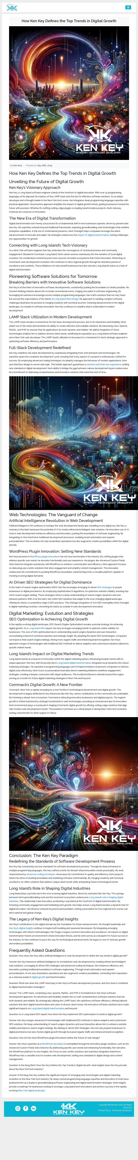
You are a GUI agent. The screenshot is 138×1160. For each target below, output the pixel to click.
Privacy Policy (104, 1111)
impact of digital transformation (93, 235)
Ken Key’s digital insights (21, 928)
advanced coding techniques (40, 874)
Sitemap (128, 1114)
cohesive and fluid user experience (104, 364)
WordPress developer (53, 1044)
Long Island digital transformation (74, 663)
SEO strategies (104, 587)
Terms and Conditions (121, 1111)
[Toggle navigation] (128, 7)
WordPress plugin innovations (45, 556)
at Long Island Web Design (65, 299)
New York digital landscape (31, 1090)
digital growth (38, 977)
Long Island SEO (36, 628)
